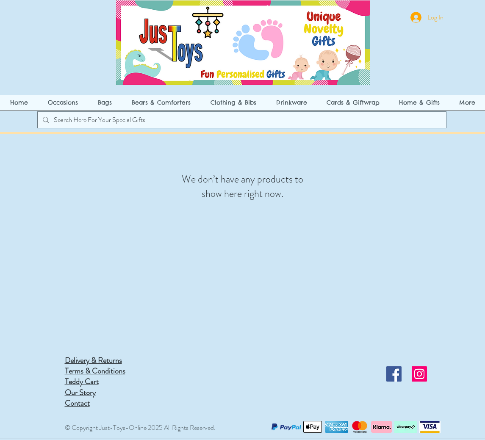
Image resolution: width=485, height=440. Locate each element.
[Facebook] (394, 374)
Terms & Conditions (95, 370)
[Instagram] (419, 374)
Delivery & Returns (93, 360)
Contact (77, 403)
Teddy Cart (82, 381)
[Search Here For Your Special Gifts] (241, 120)
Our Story (80, 392)
